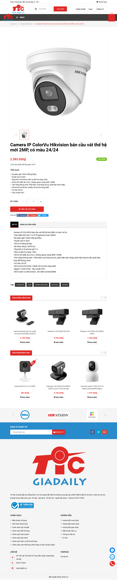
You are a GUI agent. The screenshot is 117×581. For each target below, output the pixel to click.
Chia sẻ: (13, 215)
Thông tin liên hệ (69, 534)
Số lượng (14, 201)
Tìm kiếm (60, 9)
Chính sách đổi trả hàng (21, 531)
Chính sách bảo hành (20, 538)
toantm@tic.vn (21, 568)
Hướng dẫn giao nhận (71, 527)
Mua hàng (25, 342)
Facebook (64, 557)
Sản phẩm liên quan (21, 298)
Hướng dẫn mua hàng (71, 520)
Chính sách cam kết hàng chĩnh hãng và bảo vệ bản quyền (33, 545)
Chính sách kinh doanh (20, 534)
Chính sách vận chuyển (20, 527)
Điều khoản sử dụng (19, 520)
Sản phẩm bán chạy (21, 353)
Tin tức (65, 538)
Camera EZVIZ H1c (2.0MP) (25, 386)
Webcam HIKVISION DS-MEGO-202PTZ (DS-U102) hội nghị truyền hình (58, 388)
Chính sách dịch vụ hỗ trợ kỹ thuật (24, 541)
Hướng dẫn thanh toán (71, 524)
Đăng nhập (81, 9)
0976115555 (21, 563)
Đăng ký (100, 9)
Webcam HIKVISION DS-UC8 (58, 331)
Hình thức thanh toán (20, 524)
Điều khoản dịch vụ (69, 531)
